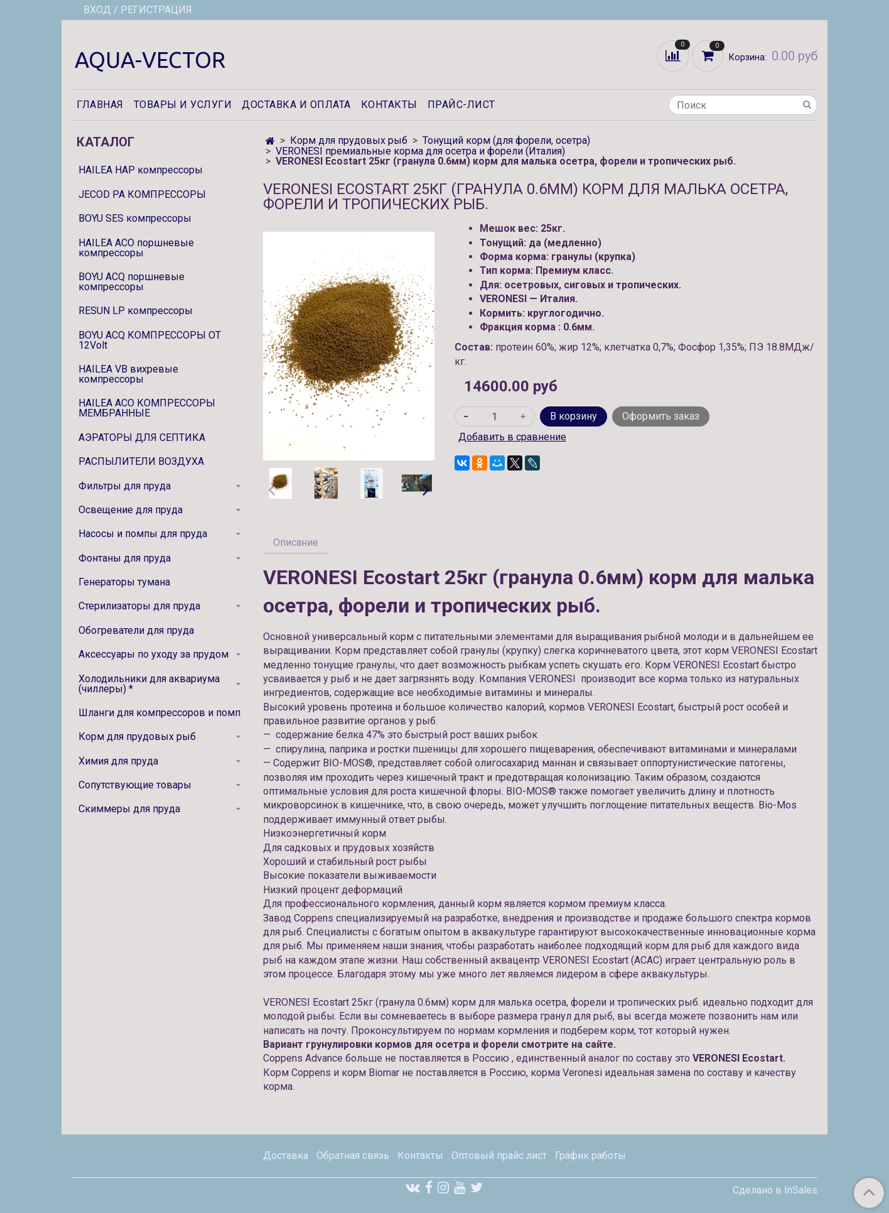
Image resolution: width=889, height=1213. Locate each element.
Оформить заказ (660, 416)
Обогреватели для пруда (136, 630)
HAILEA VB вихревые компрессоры (128, 374)
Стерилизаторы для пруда (139, 606)
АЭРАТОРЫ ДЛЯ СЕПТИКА (141, 437)
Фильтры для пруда (124, 486)
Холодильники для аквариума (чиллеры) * (149, 684)
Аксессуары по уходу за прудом (153, 654)
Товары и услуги (183, 105)
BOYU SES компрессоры (134, 218)
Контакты (389, 105)
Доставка (285, 1155)
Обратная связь (352, 1155)
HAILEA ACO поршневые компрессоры (136, 248)
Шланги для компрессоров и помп (159, 713)
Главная (100, 105)
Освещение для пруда (130, 510)
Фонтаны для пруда (124, 558)
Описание (295, 542)
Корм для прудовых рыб (348, 140)
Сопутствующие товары (134, 785)
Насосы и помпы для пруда (142, 534)
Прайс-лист (461, 105)
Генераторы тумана (124, 582)
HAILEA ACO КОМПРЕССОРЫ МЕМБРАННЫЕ (146, 408)
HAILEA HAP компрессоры (140, 170)
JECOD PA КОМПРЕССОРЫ (142, 194)
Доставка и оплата (296, 105)
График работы (590, 1155)
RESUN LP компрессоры (135, 311)
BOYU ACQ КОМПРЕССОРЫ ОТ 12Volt (149, 340)
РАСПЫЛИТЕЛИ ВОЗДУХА (141, 461)
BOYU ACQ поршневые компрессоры (131, 282)
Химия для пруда (118, 761)
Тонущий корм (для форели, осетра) (506, 140)
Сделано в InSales (775, 1190)
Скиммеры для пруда (129, 809)
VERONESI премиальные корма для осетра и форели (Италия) (420, 151)
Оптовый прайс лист (499, 1155)
